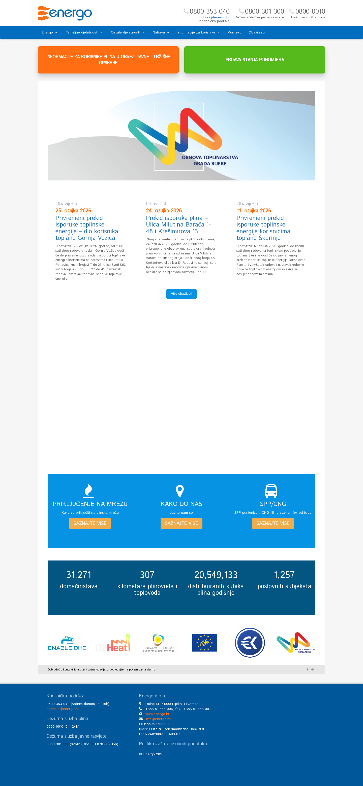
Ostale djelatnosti (128, 32)
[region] (181, 135)
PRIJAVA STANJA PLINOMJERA (255, 60)
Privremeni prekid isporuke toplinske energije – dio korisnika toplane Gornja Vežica (86, 228)
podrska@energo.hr (214, 17)
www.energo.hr (157, 714)
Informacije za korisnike (198, 32)
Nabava (161, 32)
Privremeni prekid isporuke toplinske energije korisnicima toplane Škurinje (263, 228)
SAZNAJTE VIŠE (90, 523)
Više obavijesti (181, 293)
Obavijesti (257, 32)
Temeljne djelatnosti (84, 32)
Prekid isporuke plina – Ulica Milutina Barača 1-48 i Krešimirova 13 (178, 225)
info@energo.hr (158, 719)
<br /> (273, 731)
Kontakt (234, 32)
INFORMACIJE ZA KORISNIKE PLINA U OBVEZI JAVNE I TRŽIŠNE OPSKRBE (108, 60)
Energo (50, 32)
